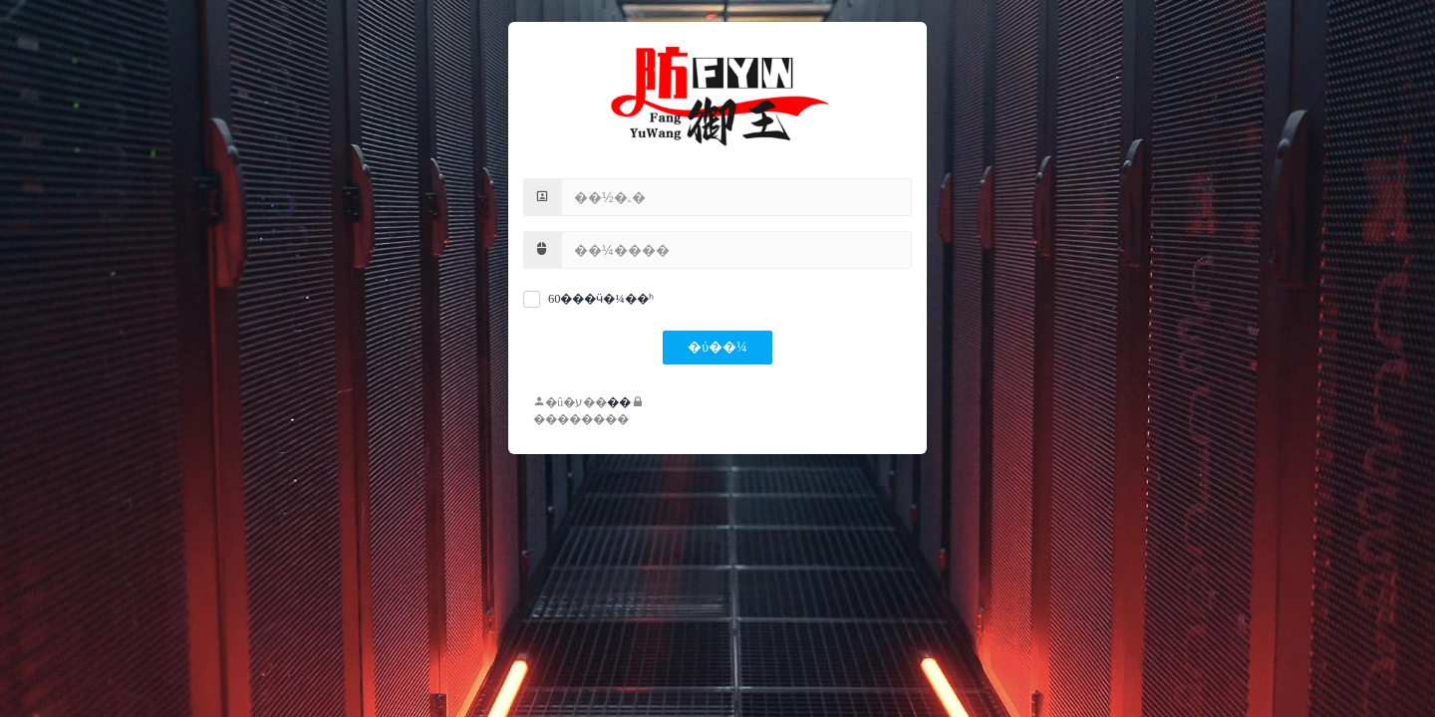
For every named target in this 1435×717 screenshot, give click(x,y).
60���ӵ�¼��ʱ (601, 299)
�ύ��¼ (717, 347)
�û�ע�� (570, 402)
